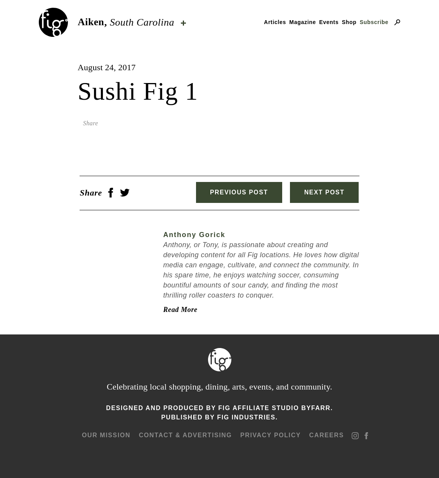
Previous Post (236, 192)
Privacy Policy (270, 434)
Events (328, 22)
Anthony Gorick (192, 234)
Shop (349, 22)
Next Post (325, 192)
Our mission (106, 434)
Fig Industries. (247, 416)
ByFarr (315, 407)
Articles (275, 22)
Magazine (302, 22)
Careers (326, 434)
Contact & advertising (185, 434)
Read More (178, 309)
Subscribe (374, 22)
